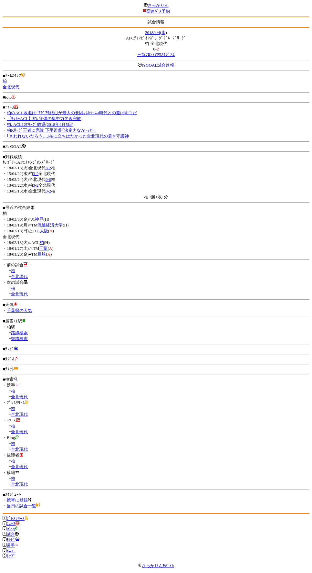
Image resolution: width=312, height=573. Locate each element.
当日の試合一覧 (21, 505)
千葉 (43, 248)
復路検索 (19, 338)
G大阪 (42, 230)
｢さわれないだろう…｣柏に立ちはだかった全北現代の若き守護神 (68, 136)
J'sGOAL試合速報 (158, 65)
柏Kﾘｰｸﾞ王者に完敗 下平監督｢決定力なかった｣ (51, 130)
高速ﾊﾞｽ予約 (158, 11)
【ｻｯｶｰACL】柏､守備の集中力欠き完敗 (44, 118)
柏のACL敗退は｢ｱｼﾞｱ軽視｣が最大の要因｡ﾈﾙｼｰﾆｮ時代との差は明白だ (72, 112)
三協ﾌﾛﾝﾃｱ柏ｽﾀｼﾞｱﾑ (156, 54)
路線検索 (19, 332)
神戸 (39, 219)
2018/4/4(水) (156, 32)
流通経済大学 (50, 225)
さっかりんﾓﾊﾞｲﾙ (156, 565)
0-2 (48, 191)
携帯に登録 (17, 500)
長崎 (41, 254)
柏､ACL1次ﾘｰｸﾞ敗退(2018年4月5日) (40, 124)
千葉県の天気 (19, 310)
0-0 (48, 179)
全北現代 (11, 86)
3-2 (48, 167)
